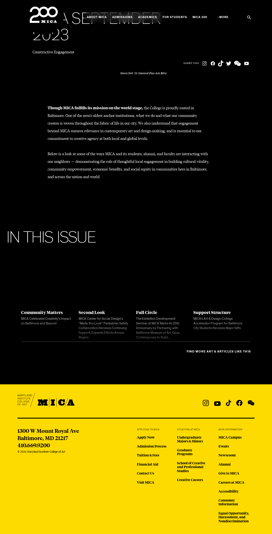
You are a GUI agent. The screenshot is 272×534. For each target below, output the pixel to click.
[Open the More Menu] (223, 17)
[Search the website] (249, 17)
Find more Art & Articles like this (219, 351)
